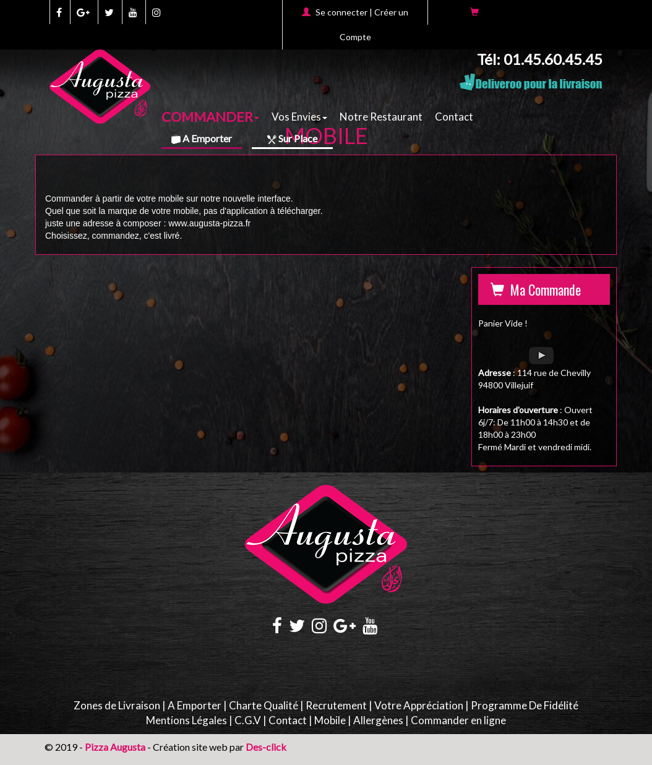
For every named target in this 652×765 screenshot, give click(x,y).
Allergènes (378, 720)
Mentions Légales (186, 720)
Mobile (330, 720)
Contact (454, 116)
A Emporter (201, 138)
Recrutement (336, 705)
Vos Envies (299, 116)
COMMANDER (210, 115)
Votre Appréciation (418, 705)
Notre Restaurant (381, 116)
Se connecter (341, 12)
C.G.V (247, 720)
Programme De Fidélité (524, 705)
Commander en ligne (458, 720)
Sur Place (292, 138)
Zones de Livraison (117, 705)
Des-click (266, 747)
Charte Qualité (263, 705)
